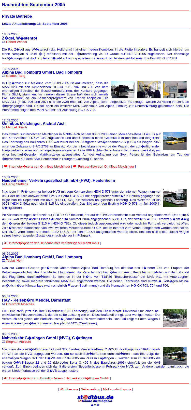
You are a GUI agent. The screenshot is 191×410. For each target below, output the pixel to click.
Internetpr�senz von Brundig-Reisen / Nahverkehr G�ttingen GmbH (59, 378)
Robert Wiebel (16, 42)
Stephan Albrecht (18, 342)
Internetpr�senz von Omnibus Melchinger (39, 166)
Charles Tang (15, 76)
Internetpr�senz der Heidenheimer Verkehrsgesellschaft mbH (54, 243)
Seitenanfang (90, 389)
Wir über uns (69, 389)
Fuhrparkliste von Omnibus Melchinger (106, 166)
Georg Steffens (17, 184)
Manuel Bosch (16, 127)
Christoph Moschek (20, 304)
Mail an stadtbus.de (117, 389)
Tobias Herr (14, 260)
